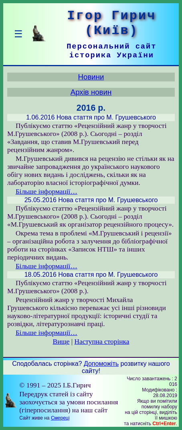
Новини (91, 77)
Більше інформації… (46, 191)
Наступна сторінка (102, 341)
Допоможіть (101, 363)
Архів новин (91, 92)
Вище (61, 341)
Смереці (60, 418)
